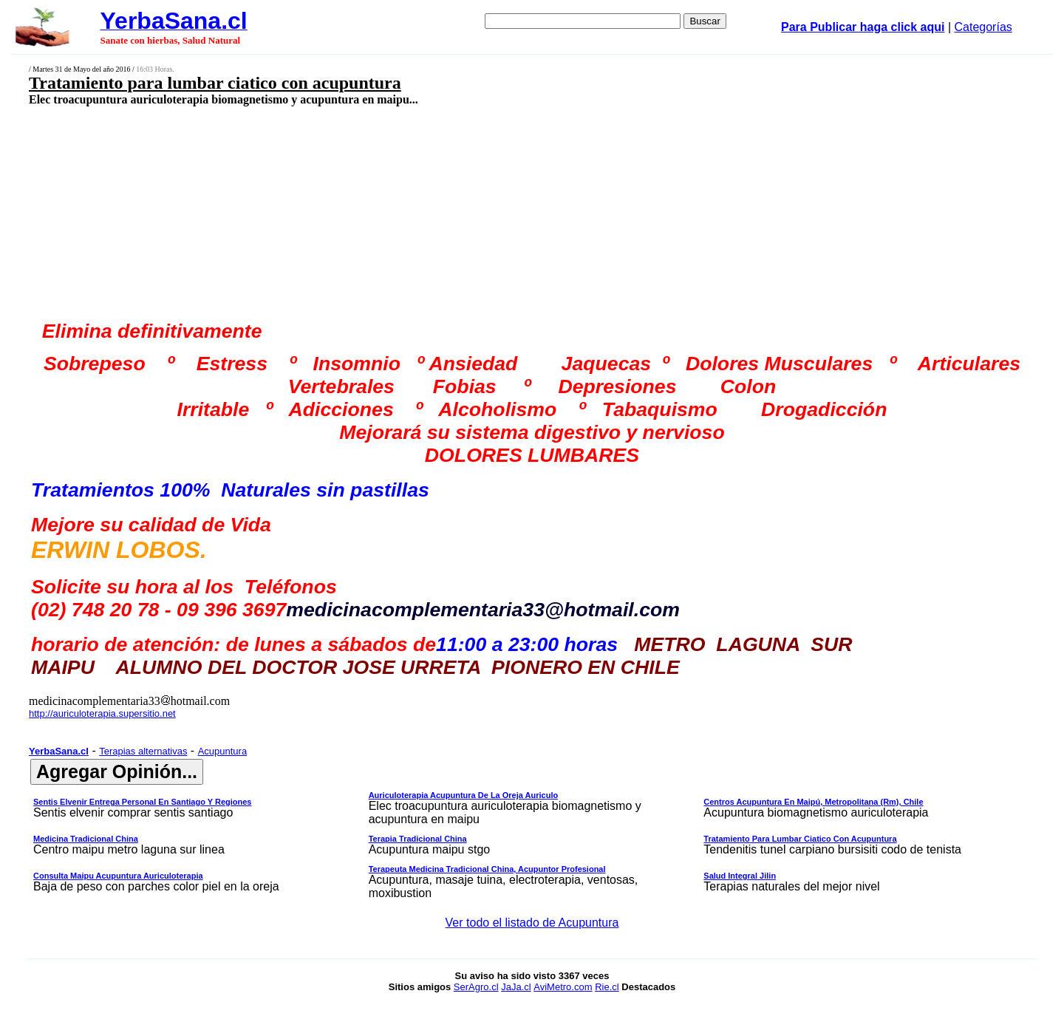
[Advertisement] (426, 212)
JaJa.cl (516, 986)
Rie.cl (607, 986)
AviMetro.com (562, 986)
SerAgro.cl (476, 986)
